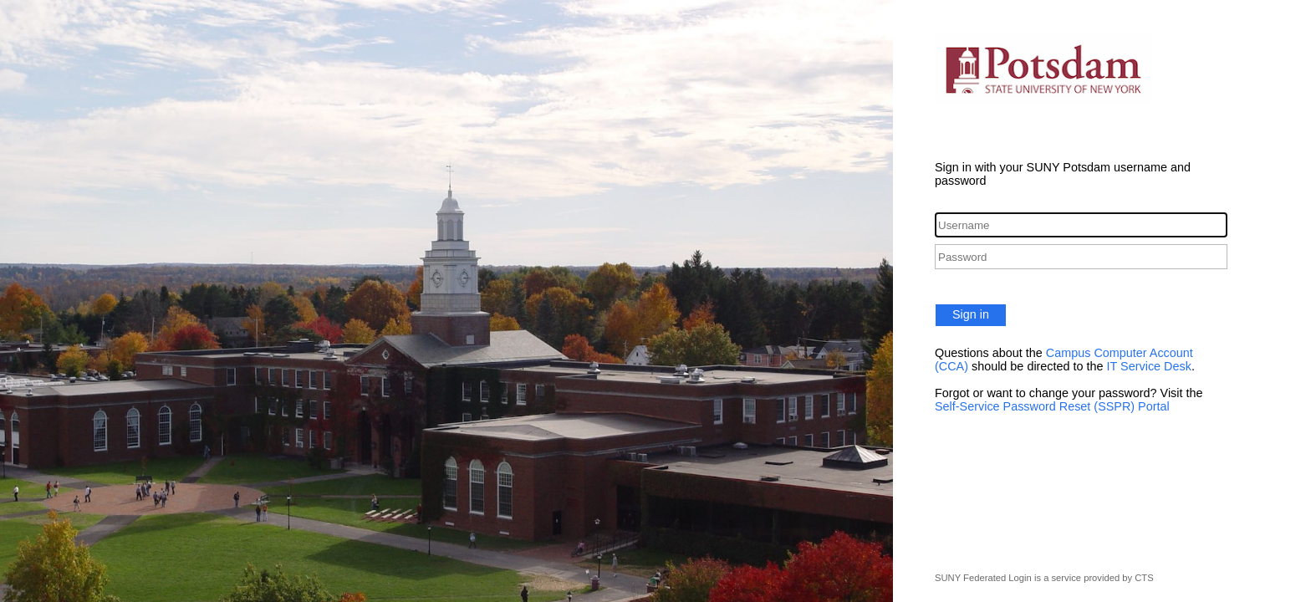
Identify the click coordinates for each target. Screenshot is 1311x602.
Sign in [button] (970, 314)
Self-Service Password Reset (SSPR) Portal (1052, 406)
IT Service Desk (1149, 366)
